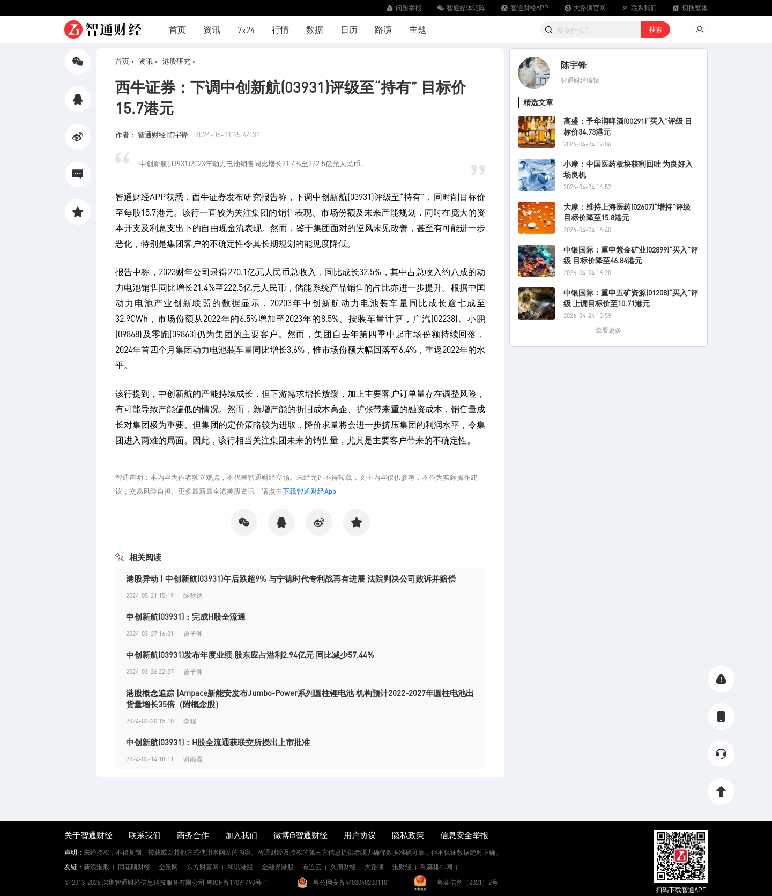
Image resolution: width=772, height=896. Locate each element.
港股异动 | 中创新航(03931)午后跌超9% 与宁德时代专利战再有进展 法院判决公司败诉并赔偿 (291, 578)
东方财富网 (203, 867)
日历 (349, 29)
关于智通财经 (88, 835)
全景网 (168, 867)
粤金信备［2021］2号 (467, 882)
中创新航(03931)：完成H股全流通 (186, 616)
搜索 (655, 29)
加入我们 (241, 835)
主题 (417, 29)
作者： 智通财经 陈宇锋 (152, 134)
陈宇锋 (574, 64)
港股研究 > (179, 60)
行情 (280, 29)
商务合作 (193, 835)
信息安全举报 (464, 835)
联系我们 (145, 835)
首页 (177, 29)
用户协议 (360, 835)
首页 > (125, 60)
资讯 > (148, 60)
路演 (383, 29)
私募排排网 (436, 867)
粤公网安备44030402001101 (351, 882)
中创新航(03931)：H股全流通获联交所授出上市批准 (218, 742)
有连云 (312, 867)
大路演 (374, 867)
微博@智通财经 (300, 835)
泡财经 (402, 867)
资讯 (211, 29)
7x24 (246, 29)
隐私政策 (408, 835)
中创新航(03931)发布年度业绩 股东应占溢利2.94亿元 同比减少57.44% (250, 654)
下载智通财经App (309, 490)
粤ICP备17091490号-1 (237, 882)
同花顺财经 (134, 867)
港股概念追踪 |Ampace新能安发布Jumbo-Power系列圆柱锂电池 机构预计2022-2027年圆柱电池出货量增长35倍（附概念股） (300, 698)
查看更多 (608, 330)
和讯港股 (240, 867)
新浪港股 (96, 867)
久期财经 (343, 867)
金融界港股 (278, 867)
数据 (314, 29)
